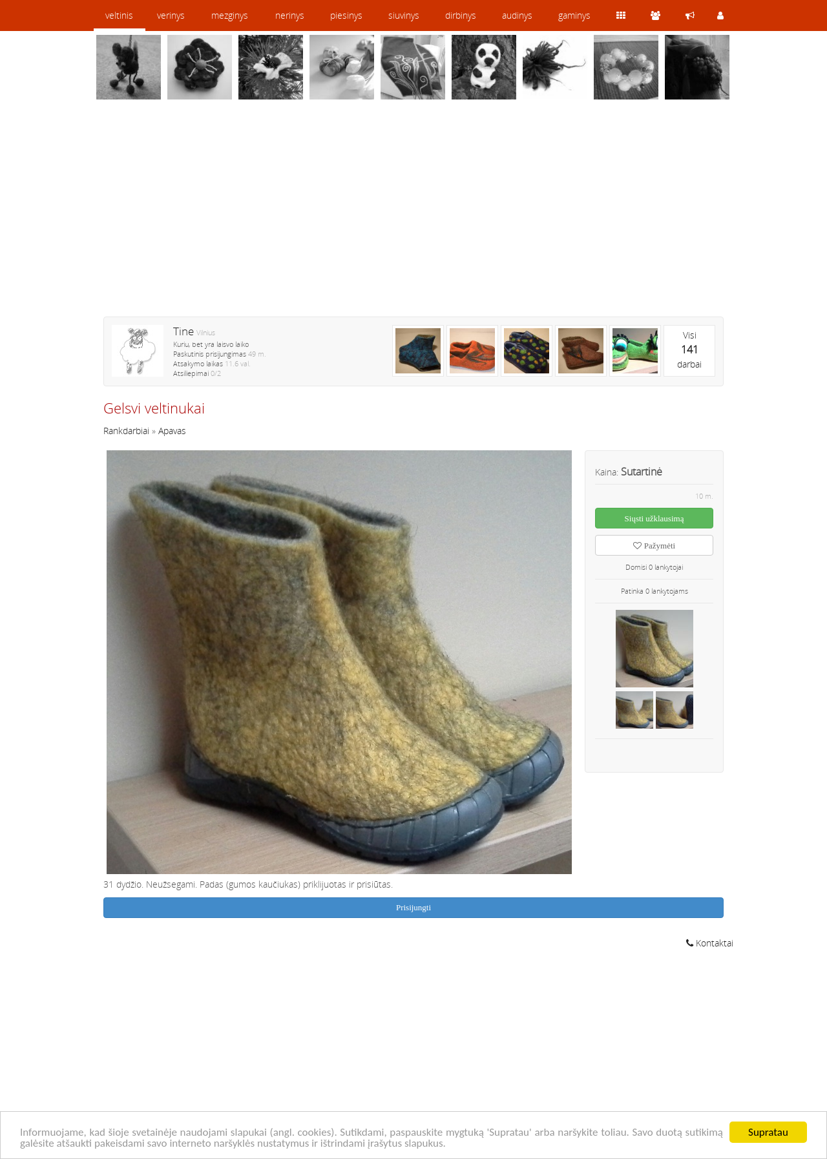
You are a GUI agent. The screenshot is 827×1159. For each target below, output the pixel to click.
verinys (171, 15)
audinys (517, 15)
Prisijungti (413, 907)
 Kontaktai (709, 943)
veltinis (119, 15)
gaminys (574, 15)
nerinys (289, 15)
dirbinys (460, 15)
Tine (183, 331)
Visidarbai (689, 349)
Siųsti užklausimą (654, 518)
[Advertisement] (413, 216)
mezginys (229, 15)
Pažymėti (654, 545)
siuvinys (403, 15)
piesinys (346, 15)
